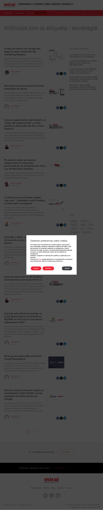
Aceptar (36, 268)
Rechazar (49, 268)
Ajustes (66, 268)
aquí (40, 259)
